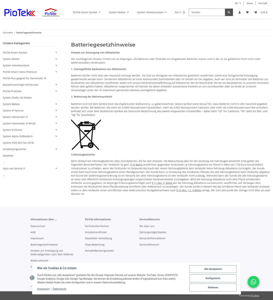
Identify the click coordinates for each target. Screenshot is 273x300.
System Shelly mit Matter (17, 97)
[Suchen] (207, 12)
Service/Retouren (149, 244)
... (4, 162)
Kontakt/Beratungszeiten (99, 250)
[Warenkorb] (260, 12)
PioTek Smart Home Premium (20, 71)
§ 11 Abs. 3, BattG (162, 183)
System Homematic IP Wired (19, 123)
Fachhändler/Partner (97, 226)
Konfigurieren (212, 278)
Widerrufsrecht (39, 260)
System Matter (11, 59)
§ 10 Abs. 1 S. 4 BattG (189, 190)
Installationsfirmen (96, 232)
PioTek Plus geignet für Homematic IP (24, 78)
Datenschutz (60, 289)
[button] (239, 12)
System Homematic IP (15, 117)
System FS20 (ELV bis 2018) (18, 142)
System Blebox (11, 104)
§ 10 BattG (136, 164)
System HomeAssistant (16, 65)
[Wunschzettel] (247, 12)
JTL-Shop (255, 295)
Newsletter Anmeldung (98, 238)
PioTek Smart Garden (15, 52)
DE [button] (236, 3)
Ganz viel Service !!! (14, 168)
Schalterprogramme (14, 149)
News (250, 3)
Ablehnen (212, 287)
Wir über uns (147, 226)
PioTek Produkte (12, 91)
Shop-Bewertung (94, 244)
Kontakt (263, 3)
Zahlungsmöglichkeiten (152, 232)
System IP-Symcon (13, 110)
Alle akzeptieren (212, 269)
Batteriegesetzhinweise (44, 244)
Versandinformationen (152, 238)
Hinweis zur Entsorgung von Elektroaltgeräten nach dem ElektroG (51, 252)
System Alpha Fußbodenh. (18, 136)
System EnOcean (12, 129)
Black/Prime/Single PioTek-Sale (20, 84)
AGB (32, 232)
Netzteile (8, 155)
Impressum (44, 289)
